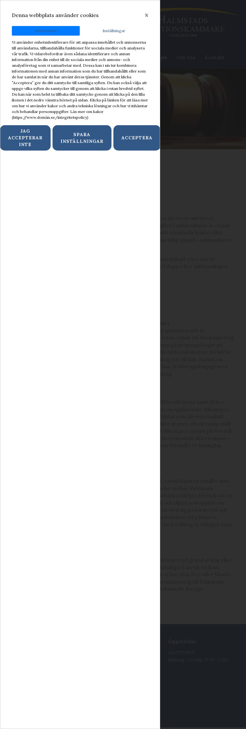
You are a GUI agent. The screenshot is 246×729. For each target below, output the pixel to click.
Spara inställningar (82, 138)
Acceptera (136, 138)
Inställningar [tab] (113, 30)
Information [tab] (46, 30)
